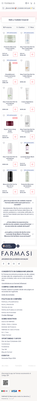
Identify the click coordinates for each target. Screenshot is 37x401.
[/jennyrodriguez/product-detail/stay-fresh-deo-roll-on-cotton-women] (27, 69)
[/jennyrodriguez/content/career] (6, 335)
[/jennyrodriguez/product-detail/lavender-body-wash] (27, 151)
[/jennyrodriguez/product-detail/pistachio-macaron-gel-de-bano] (27, 179)
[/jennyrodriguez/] (10, 3)
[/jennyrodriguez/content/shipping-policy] (8, 304)
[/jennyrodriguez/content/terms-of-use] (7, 307)
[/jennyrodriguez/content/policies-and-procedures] (10, 302)
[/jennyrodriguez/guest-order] (8, 295)
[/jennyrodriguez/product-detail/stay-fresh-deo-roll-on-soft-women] (9, 152)
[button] (5, 391)
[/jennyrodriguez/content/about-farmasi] (8, 321)
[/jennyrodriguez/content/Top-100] (4, 349)
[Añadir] (15, 54)
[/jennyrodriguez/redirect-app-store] (5, 383)
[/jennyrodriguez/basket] (31, 3)
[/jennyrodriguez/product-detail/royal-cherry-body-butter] (9, 124)
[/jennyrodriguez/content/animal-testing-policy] (12, 310)
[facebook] (4, 264)
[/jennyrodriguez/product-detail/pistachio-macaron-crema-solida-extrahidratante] (9, 42)
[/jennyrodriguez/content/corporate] (10, 329)
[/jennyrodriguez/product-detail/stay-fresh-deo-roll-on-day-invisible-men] (27, 124)
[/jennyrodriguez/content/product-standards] (9, 327)
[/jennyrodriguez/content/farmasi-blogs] (7, 352)
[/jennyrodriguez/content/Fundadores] (5, 347)
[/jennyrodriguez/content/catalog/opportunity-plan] (11, 341)
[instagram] (9, 264)
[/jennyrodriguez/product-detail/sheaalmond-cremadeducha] (9, 69)
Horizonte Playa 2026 (9, 358)
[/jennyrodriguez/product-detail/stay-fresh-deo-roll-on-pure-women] (9, 97)
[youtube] (14, 264)
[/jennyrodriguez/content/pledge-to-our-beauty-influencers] (5, 332)
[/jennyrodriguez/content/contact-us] (6, 344)
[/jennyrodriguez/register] (14, 283)
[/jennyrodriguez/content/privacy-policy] (9, 312)
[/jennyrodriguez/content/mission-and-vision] (9, 324)
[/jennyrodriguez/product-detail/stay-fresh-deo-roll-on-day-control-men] (27, 42)
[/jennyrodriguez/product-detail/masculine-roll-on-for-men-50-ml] (9, 179)
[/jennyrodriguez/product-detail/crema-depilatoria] (27, 96)
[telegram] (19, 264)
